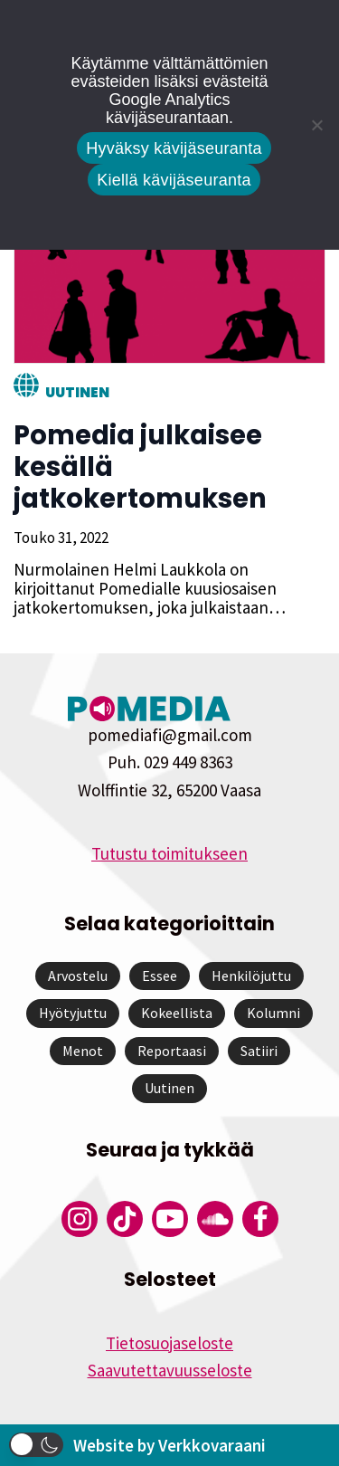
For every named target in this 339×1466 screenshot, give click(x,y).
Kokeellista (176, 1013)
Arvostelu (78, 975)
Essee (159, 975)
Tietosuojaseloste (169, 1343)
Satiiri (259, 1051)
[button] (36, 1445)
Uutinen (77, 392)
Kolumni (273, 1013)
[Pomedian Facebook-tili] (260, 1219)
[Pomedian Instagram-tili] (79, 1219)
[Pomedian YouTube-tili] (170, 1219)
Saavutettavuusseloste (170, 1370)
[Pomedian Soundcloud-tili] (215, 1219)
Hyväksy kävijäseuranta (174, 148)
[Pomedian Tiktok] (125, 1219)
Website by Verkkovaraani (169, 1445)
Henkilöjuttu (251, 975)
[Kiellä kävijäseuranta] (316, 125)
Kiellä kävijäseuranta (173, 180)
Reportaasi (171, 1051)
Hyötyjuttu (73, 1013)
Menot (82, 1051)
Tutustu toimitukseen (169, 853)
